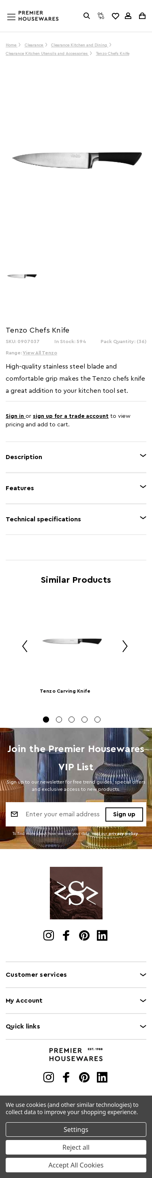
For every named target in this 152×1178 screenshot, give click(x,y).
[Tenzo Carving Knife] (72, 641)
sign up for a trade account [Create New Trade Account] (71, 416)
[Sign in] (128, 16)
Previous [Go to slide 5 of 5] (22, 647)
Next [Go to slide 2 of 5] (122, 647)
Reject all (76, 1147)
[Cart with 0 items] (142, 16)
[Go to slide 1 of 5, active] (46, 719)
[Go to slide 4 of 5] (84, 719)
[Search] (86, 16)
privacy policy (123, 834)
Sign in (16, 416)
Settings (76, 1129)
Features (20, 488)
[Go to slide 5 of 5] (97, 719)
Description (24, 457)
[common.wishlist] (115, 16)
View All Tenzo (40, 352)
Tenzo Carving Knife (65, 691)
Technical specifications (43, 519)
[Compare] (100, 15)
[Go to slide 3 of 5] (72, 719)
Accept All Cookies (76, 1165)
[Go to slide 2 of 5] (59, 719)
